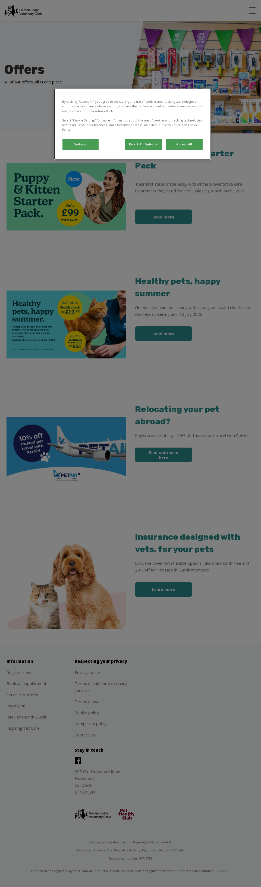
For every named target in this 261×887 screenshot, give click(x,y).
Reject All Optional (144, 144)
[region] (132, 124)
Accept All (184, 144)
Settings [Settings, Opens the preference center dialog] (80, 144)
